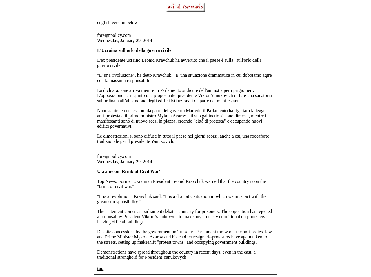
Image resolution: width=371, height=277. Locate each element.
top (100, 268)
